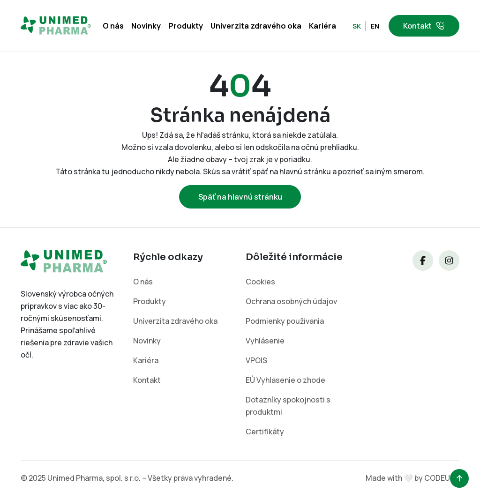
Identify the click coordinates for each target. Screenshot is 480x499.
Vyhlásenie (265, 340)
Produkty (185, 26)
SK (356, 26)
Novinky (146, 26)
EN (375, 26)
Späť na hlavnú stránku (240, 197)
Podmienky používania (285, 321)
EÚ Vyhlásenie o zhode (285, 380)
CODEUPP (441, 478)
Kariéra (322, 26)
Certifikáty (265, 431)
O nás (113, 26)
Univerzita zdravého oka (255, 26)
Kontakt (424, 26)
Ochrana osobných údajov (291, 301)
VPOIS (256, 360)
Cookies (260, 281)
